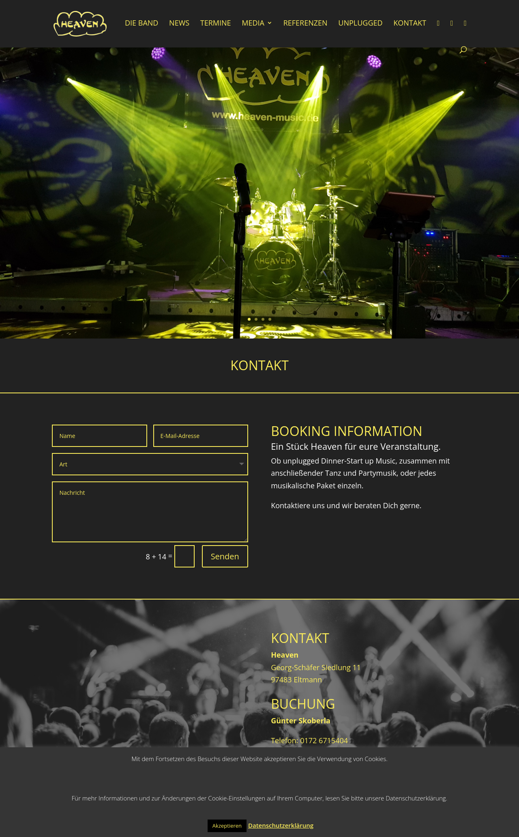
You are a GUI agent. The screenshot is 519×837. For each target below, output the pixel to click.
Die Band (141, 24)
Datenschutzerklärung (280, 825)
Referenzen (305, 24)
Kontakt (409, 24)
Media (253, 24)
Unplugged (360, 24)
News (179, 24)
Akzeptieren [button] (227, 825)
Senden (225, 556)
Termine (215, 24)
